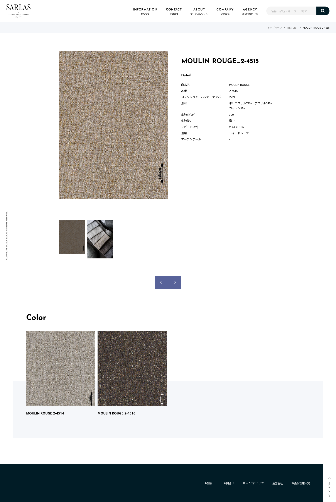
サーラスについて (253, 483)
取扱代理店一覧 (301, 483)
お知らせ (209, 483)
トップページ (274, 27)
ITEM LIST (292, 27)
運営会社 (277, 483)
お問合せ (229, 483)
